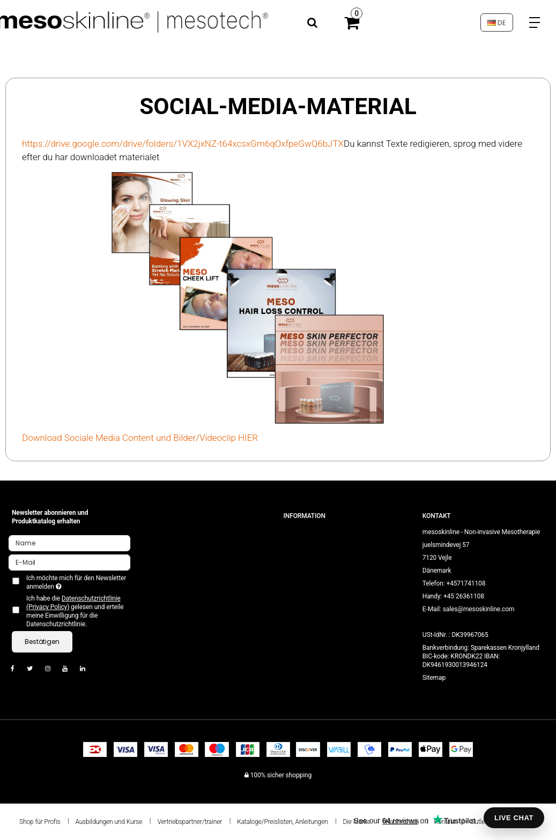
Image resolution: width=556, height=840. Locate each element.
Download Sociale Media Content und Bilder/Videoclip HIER (140, 437)
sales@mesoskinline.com (479, 609)
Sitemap (434, 677)
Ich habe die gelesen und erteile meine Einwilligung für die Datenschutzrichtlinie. (75, 611)
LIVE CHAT (513, 818)
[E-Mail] (69, 562)
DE (496, 22)
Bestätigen (42, 641)
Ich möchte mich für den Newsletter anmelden (75, 582)
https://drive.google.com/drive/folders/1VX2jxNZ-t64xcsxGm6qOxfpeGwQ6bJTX (183, 143)
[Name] (69, 542)
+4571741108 (465, 583)
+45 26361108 (463, 596)
